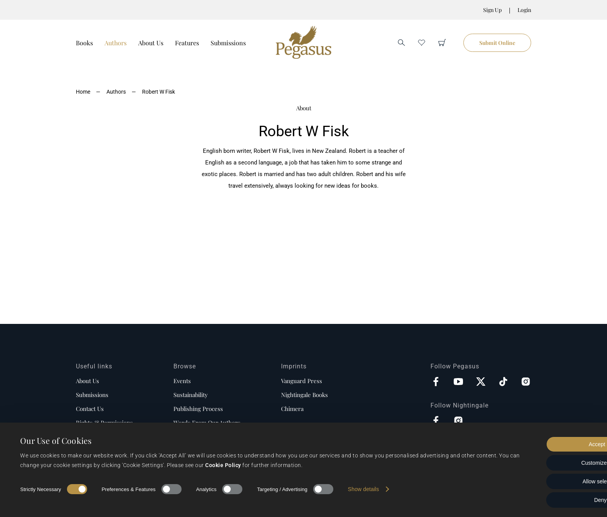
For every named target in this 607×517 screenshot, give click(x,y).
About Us (150, 43)
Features (187, 43)
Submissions (228, 43)
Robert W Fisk (158, 92)
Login (524, 10)
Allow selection (543, 481)
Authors (116, 43)
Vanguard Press (301, 381)
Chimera (292, 409)
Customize (542, 463)
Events (182, 381)
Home (83, 92)
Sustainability (190, 395)
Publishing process (198, 409)
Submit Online (497, 42)
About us (87, 381)
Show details (363, 489)
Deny (542, 500)
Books (84, 43)
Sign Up (492, 10)
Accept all (542, 444)
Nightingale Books (304, 395)
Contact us (90, 409)
